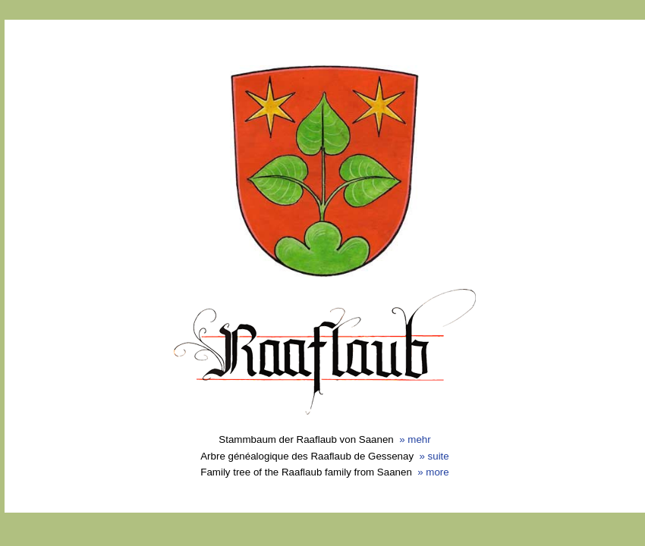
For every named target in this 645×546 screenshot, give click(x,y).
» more (432, 472)
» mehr (414, 439)
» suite (433, 456)
